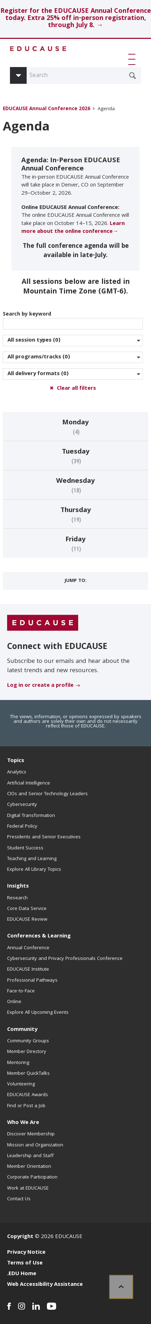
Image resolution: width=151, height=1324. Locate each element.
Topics (15, 761)
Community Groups (28, 1041)
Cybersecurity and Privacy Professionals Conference (65, 959)
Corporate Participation (32, 1177)
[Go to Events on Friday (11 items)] (75, 543)
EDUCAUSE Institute (28, 969)
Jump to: (76, 581)
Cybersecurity (22, 805)
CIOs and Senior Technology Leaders (47, 794)
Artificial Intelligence (28, 783)
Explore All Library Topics (34, 870)
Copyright (20, 1237)
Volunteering (21, 1084)
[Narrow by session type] (72, 340)
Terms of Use (25, 1263)
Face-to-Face (21, 991)
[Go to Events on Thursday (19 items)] (75, 514)
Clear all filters (76, 388)
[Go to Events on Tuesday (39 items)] (75, 455)
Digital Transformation (31, 816)
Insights (18, 886)
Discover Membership (31, 1134)
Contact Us (19, 1199)
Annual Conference (28, 948)
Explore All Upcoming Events (38, 1013)
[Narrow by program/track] (72, 357)
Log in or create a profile (40, 685)
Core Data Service (27, 909)
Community (22, 1029)
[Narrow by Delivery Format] (72, 374)
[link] (121, 1287)
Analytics (16, 772)
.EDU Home (21, 1274)
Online (14, 1002)
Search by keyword (73, 319)
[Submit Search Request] (132, 75)
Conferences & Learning (39, 936)
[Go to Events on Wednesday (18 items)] (75, 485)
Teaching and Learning (31, 859)
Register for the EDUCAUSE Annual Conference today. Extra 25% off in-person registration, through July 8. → (75, 18)
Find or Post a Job (26, 1106)
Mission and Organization (35, 1145)
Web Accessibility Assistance (45, 1284)
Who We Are (23, 1123)
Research (17, 898)
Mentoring (18, 1063)
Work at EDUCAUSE (28, 1188)
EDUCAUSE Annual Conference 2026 (46, 109)
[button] (133, 59)
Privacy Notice (26, 1252)
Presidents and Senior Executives (44, 837)
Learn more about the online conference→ (73, 227)
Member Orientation (29, 1167)
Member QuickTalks (28, 1074)
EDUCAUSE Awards (27, 1095)
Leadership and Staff (30, 1156)
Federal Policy (22, 826)
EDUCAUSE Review (27, 920)
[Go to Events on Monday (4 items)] (75, 426)
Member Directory (26, 1052)
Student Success (25, 848)
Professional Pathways (32, 981)
